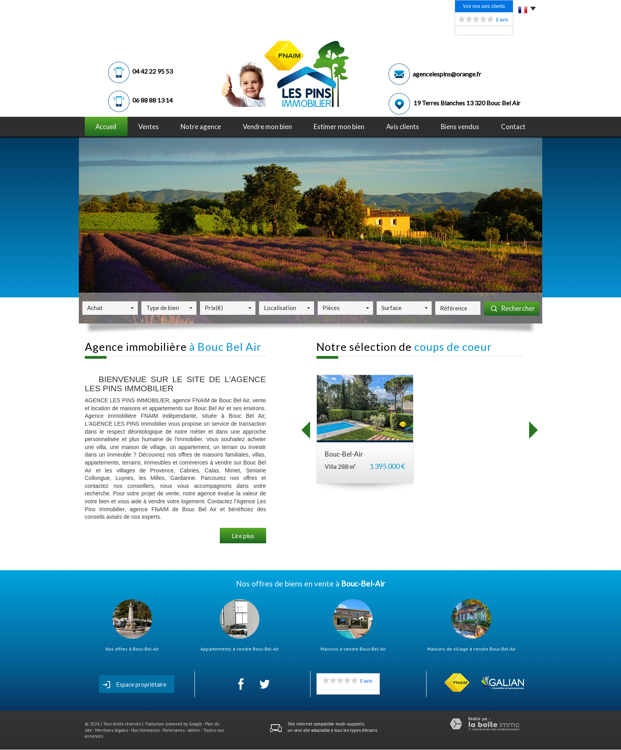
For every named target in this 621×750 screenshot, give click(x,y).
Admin (194, 730)
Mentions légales (111, 730)
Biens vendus (460, 126)
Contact (513, 126)
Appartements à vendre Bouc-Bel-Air (239, 649)
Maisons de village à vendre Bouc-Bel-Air (471, 649)
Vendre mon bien (267, 126)
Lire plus (243, 535)
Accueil (105, 126)
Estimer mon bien (339, 126)
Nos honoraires (145, 730)
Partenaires (174, 730)
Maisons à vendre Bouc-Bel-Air (353, 649)
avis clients (402, 126)
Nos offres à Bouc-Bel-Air (132, 649)
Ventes (148, 126)
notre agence (201, 126)
